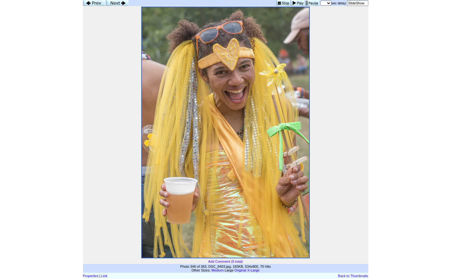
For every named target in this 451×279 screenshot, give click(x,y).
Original (240, 270)
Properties (91, 276)
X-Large (253, 270)
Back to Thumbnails (353, 276)
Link (104, 276)
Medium (217, 270)
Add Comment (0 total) (225, 261)
